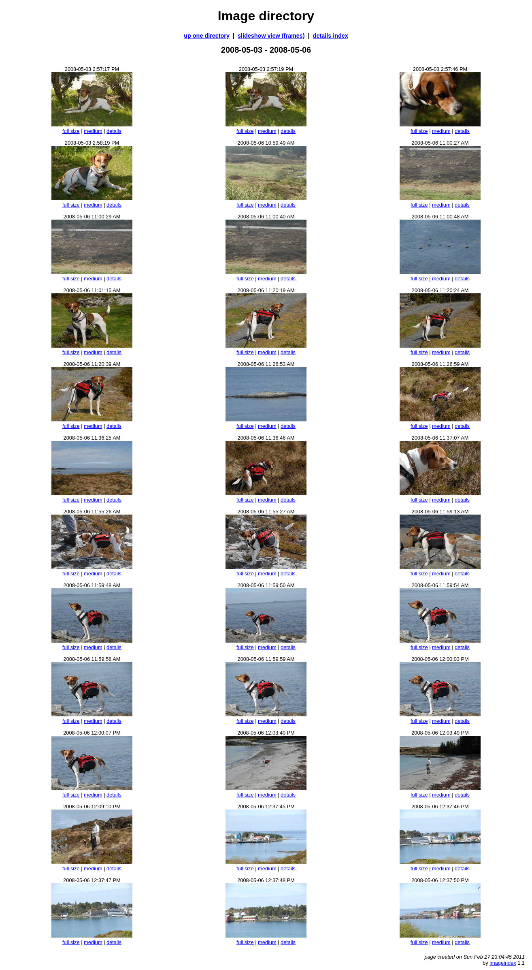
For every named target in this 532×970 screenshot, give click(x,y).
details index (330, 35)
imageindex (502, 963)
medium (93, 131)
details (113, 131)
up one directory (207, 35)
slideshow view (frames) (271, 35)
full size (71, 131)
